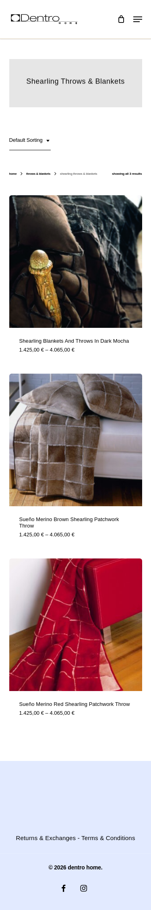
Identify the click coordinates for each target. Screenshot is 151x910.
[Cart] (121, 19)
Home (13, 174)
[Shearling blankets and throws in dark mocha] (75, 261)
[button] (137, 19)
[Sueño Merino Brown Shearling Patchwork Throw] (75, 440)
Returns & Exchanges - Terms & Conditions (75, 838)
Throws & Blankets (38, 174)
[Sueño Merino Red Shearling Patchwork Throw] (75, 624)
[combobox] (30, 141)
